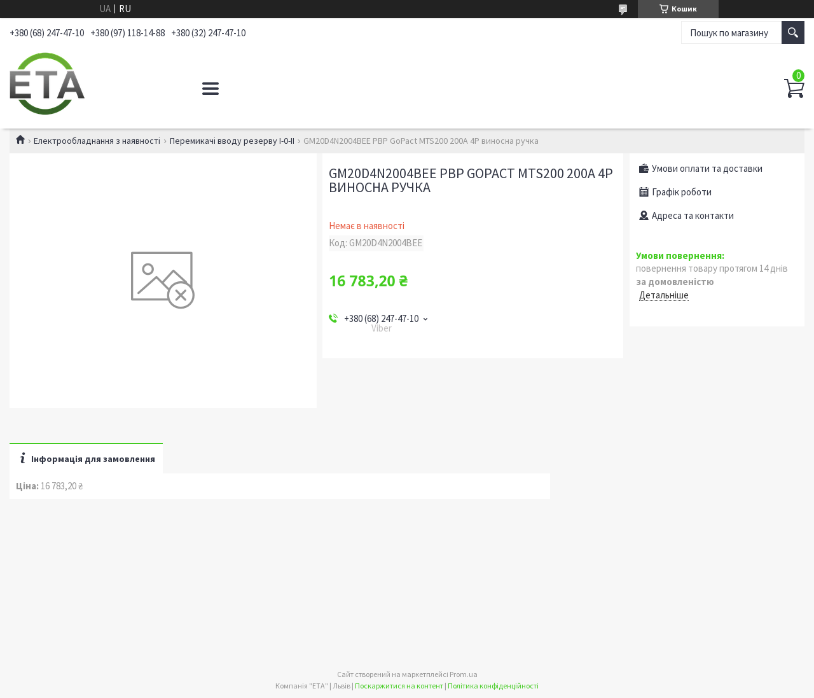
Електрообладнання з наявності (97, 140)
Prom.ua (464, 674)
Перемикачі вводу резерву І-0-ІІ (232, 140)
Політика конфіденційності (493, 685)
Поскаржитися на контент (399, 685)
